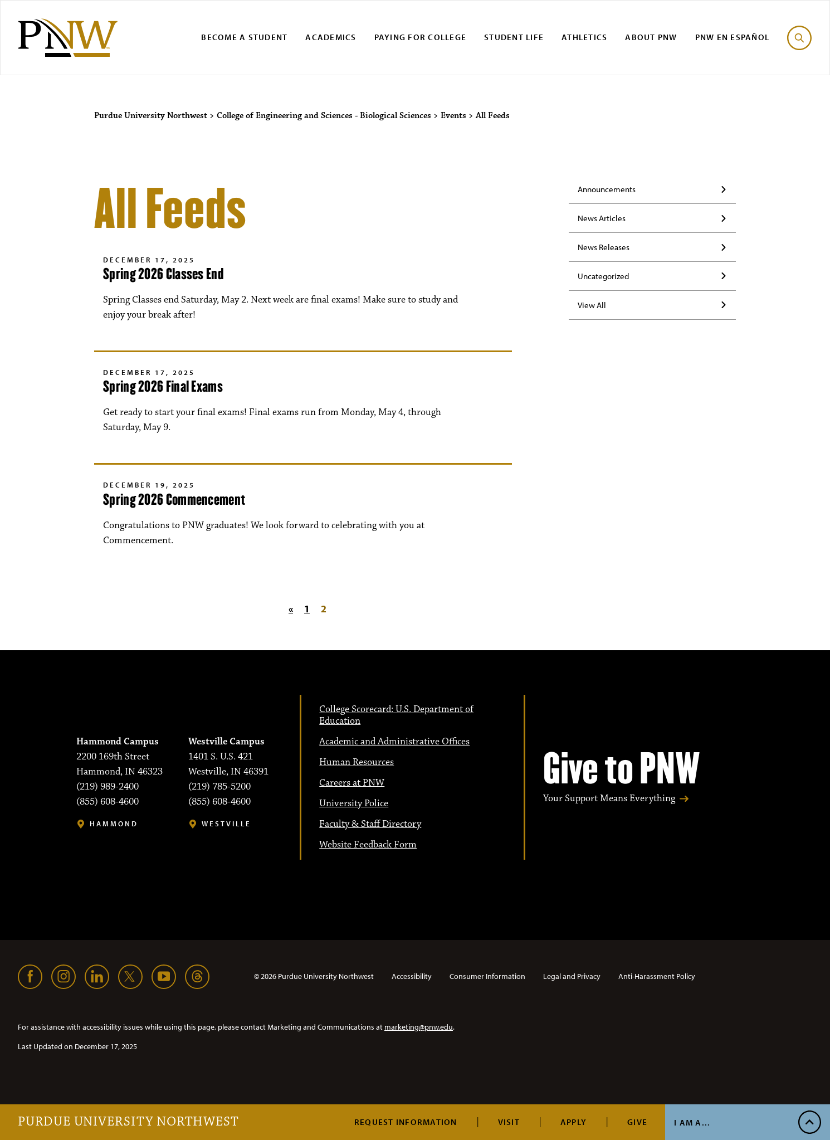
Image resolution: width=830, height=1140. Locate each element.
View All (592, 305)
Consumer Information (487, 976)
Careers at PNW (351, 783)
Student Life (514, 37)
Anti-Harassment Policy (656, 976)
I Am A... (692, 1122)
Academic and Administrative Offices (394, 741)
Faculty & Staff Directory (370, 824)
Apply (573, 1122)
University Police (353, 803)
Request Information (405, 1122)
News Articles (602, 218)
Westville (226, 824)
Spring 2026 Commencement (174, 499)
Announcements (607, 189)
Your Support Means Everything (609, 799)
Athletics (584, 37)
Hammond (114, 824)
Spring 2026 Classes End (163, 274)
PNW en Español (732, 37)
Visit (509, 1122)
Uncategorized (603, 276)
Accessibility (412, 976)
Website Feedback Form (368, 845)
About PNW (651, 37)
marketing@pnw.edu (418, 1027)
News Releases (603, 247)
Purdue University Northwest (128, 1122)
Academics (330, 37)
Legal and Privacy (571, 976)
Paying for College (420, 37)
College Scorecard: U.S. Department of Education (396, 715)
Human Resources (356, 762)
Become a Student (244, 37)
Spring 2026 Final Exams (163, 386)
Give (637, 1122)
